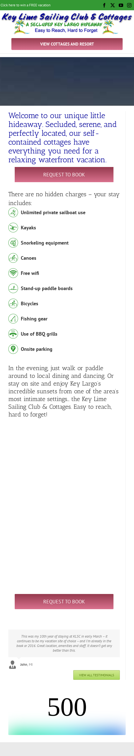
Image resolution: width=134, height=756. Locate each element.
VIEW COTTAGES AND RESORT (67, 44)
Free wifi (30, 273)
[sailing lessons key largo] (60, 512)
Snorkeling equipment (45, 243)
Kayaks (28, 227)
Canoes (28, 258)
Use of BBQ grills (39, 334)
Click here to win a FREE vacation (25, 5)
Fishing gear (34, 318)
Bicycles (29, 303)
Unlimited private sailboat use (53, 212)
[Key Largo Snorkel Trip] (64, 423)
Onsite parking (36, 349)
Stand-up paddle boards (47, 288)
